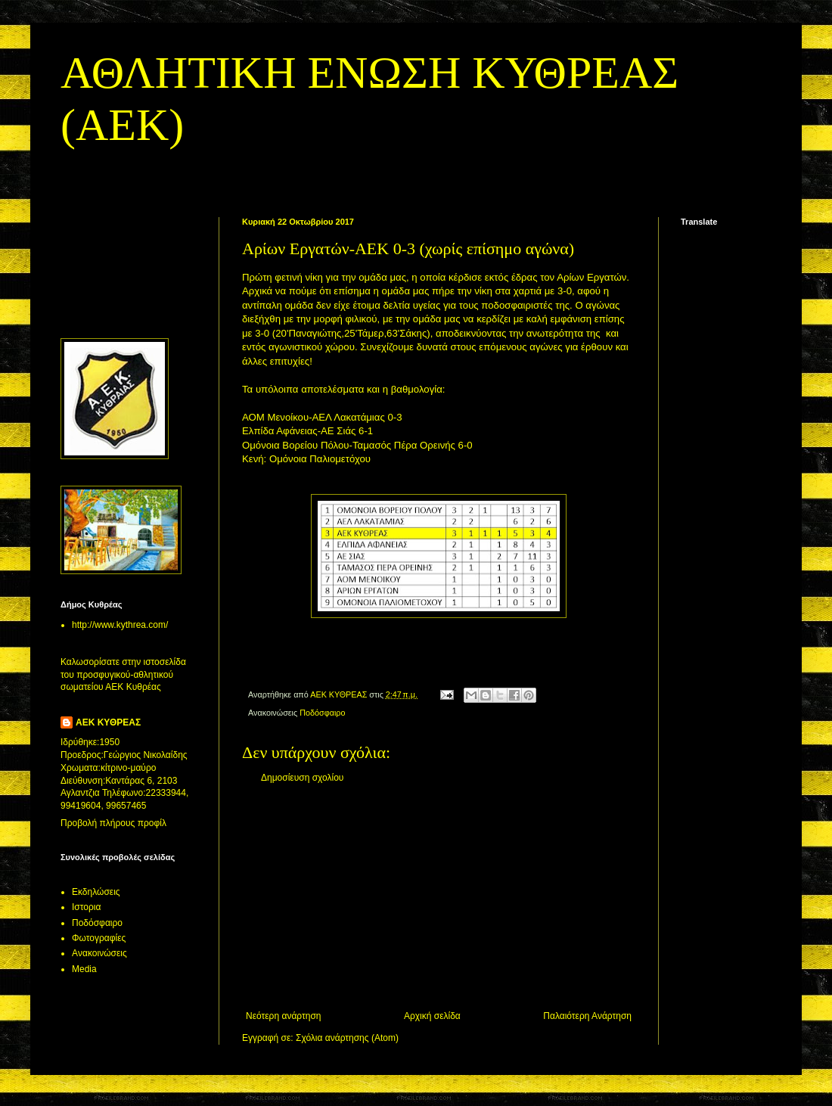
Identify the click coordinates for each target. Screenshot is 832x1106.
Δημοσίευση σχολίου (302, 777)
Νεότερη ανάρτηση (283, 1016)
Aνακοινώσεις (99, 953)
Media (84, 969)
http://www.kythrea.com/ (120, 625)
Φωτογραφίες (99, 938)
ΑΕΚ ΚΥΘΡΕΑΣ (108, 722)
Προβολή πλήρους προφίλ (113, 823)
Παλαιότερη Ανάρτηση (587, 1016)
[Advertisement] (438, 897)
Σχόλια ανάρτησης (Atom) (347, 1038)
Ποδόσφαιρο (322, 712)
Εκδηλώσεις (96, 892)
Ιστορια (86, 907)
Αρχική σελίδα (432, 1016)
